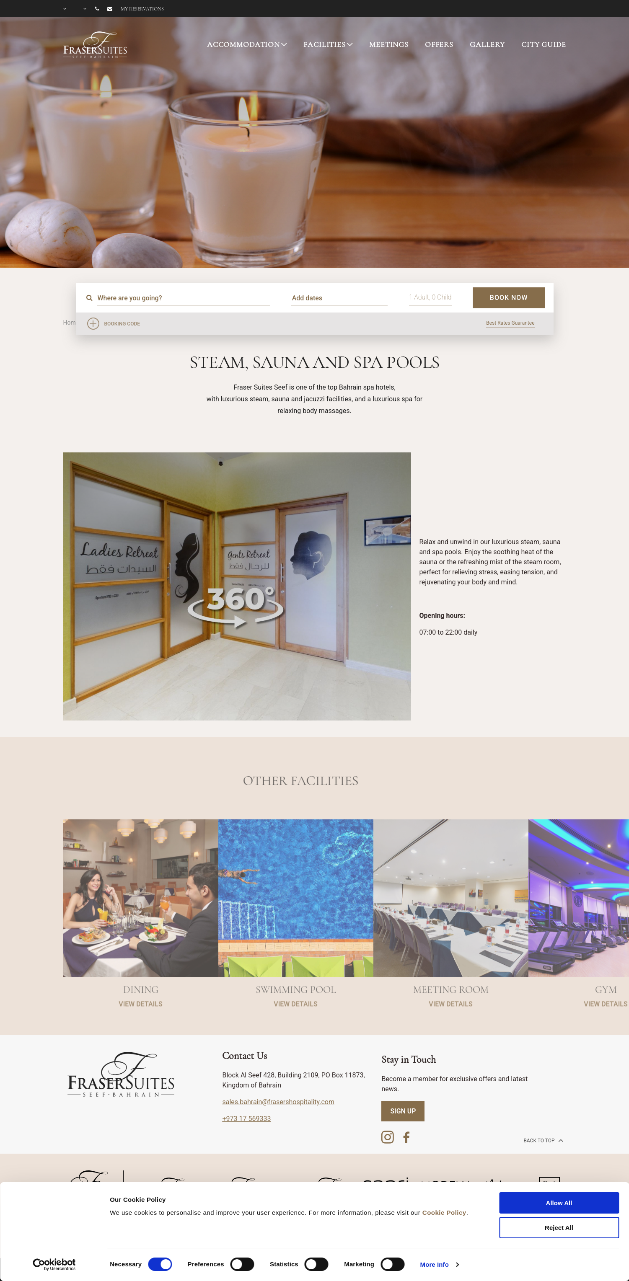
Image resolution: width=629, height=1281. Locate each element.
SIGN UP (403, 1111)
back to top (542, 1140)
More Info (434, 1264)
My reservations (142, 9)
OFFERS (439, 44)
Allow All (559, 1202)
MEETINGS (389, 44)
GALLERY (487, 44)
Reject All (559, 1227)
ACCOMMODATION (243, 44)
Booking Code (122, 324)
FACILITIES (324, 44)
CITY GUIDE (543, 44)
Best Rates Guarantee (510, 323)
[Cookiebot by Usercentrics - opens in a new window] (54, 1264)
